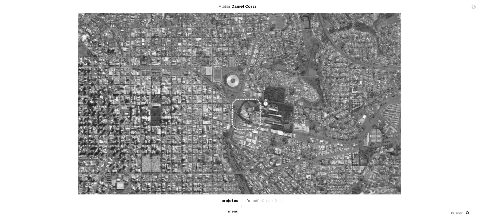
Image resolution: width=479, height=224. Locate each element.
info (247, 200)
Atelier (239, 6)
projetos (229, 200)
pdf (255, 200)
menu (233, 211)
